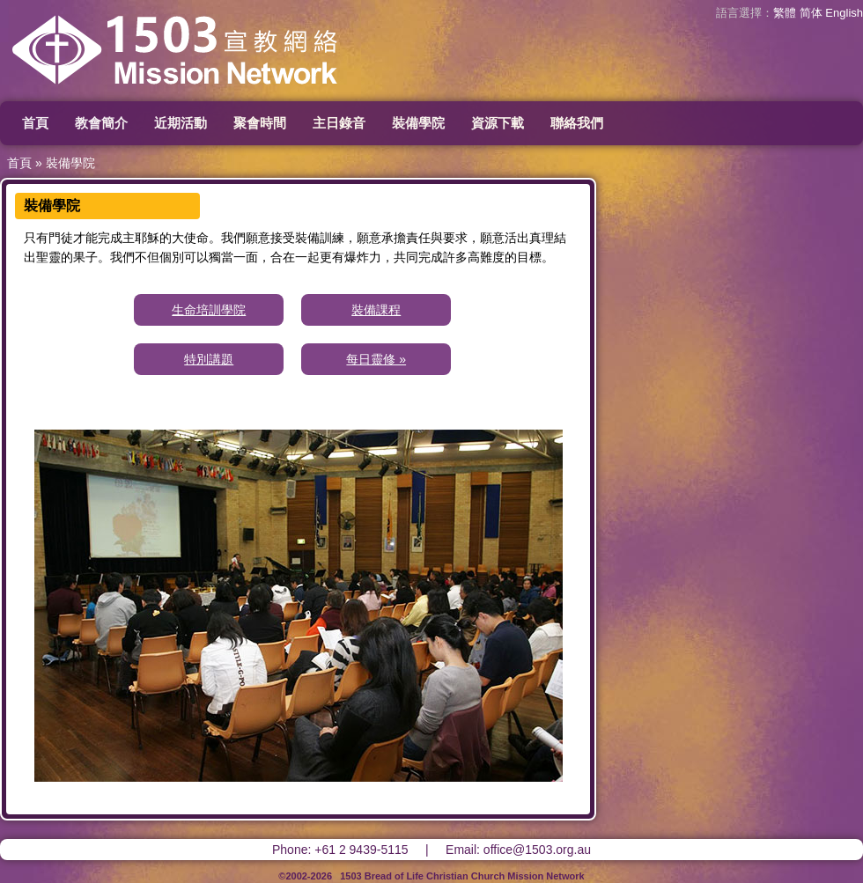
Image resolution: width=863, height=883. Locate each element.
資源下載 (497, 122)
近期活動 (180, 122)
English (844, 12)
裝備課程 (376, 310)
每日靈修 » (376, 359)
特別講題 (208, 359)
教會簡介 (101, 122)
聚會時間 (259, 122)
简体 (811, 12)
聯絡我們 (576, 122)
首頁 (35, 122)
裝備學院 (418, 122)
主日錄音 (339, 122)
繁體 (784, 12)
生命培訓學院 (209, 310)
